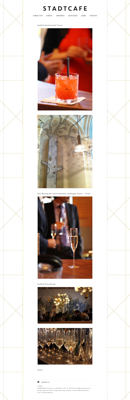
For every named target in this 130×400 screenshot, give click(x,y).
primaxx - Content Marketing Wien (77, 390)
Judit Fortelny (47, 390)
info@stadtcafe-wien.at (83, 388)
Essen (49, 16)
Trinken (60, 16)
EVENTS (93, 16)
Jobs (83, 16)
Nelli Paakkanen (47, 392)
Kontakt (73, 16)
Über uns (38, 16)
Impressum (45, 382)
